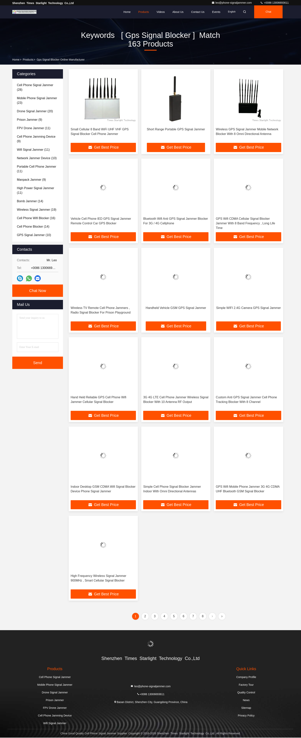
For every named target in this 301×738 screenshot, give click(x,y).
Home (127, 11)
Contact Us (197, 11)
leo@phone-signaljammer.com (232, 2)
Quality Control (246, 692)
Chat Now (37, 291)
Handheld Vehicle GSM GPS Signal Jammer (176, 308)
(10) (37, 158)
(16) (36, 218)
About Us (178, 11)
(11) (33, 128)
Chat (269, 11)
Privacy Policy (246, 715)
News (246, 700)
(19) (36, 209)
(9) (29, 119)
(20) (35, 111)
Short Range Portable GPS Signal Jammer (176, 129)
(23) (37, 100)
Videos (161, 11)
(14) (30, 201)
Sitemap (246, 708)
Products (143, 11)
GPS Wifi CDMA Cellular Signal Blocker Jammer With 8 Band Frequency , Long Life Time (245, 223)
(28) (35, 87)
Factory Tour (246, 685)
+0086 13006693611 (274, 2)
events (216, 11)
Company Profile (246, 677)
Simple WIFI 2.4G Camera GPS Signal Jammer (248, 308)
